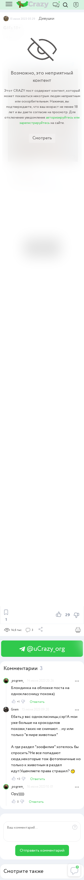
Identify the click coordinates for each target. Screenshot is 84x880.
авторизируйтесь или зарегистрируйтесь (49, 120)
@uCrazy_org (42, 649)
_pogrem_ (17, 681)
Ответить (37, 702)
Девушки (46, 18)
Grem (15, 709)
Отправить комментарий (42, 850)
